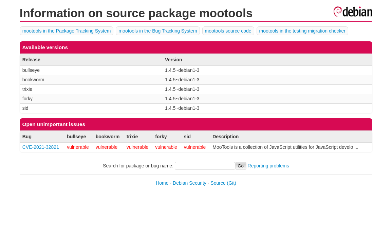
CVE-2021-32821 (40, 147)
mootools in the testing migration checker (302, 31)
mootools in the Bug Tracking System (157, 31)
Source (217, 183)
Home (162, 183)
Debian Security (189, 183)
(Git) (231, 183)
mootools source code (228, 31)
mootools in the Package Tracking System (66, 31)
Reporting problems (268, 165)
